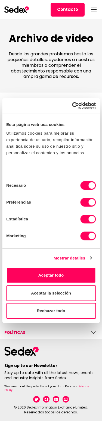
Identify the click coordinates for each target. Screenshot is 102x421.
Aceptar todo (51, 275)
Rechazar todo (51, 310)
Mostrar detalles (69, 258)
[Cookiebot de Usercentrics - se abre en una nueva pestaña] (73, 105)
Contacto (67, 9)
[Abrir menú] (93, 9)
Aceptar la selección (51, 293)
